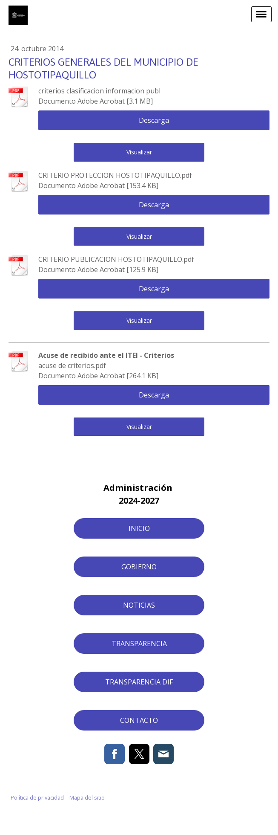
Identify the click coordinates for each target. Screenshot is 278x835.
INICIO (139, 528)
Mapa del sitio (87, 797)
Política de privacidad (37, 797)
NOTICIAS (139, 605)
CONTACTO (139, 720)
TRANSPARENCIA (139, 643)
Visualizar (139, 152)
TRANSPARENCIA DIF (139, 682)
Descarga (154, 120)
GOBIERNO (139, 566)
